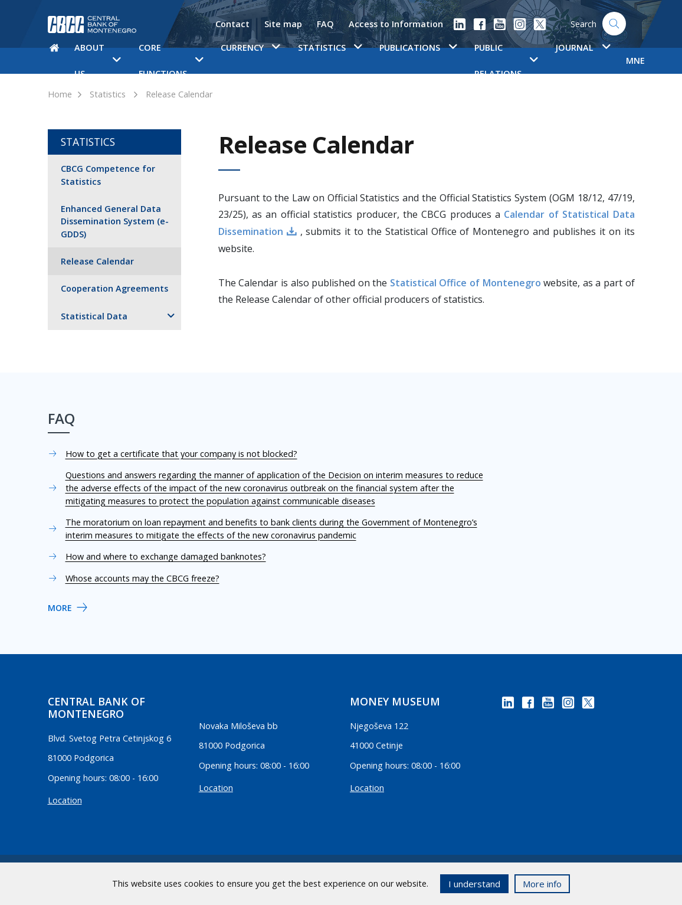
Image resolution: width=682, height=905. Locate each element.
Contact (232, 24)
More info (542, 884)
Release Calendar (179, 94)
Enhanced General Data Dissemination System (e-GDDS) (115, 221)
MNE (635, 60)
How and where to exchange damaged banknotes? (165, 556)
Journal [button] (582, 47)
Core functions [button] (171, 60)
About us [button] (97, 60)
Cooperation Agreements (114, 288)
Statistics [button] (330, 47)
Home (60, 94)
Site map (283, 24)
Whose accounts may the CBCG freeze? (142, 578)
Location (65, 800)
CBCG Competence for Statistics (108, 175)
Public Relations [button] (505, 60)
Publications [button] (417, 47)
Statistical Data (94, 316)
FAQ (325, 24)
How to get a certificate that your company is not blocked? (181, 453)
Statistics (108, 94)
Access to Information (396, 24)
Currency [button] (250, 47)
